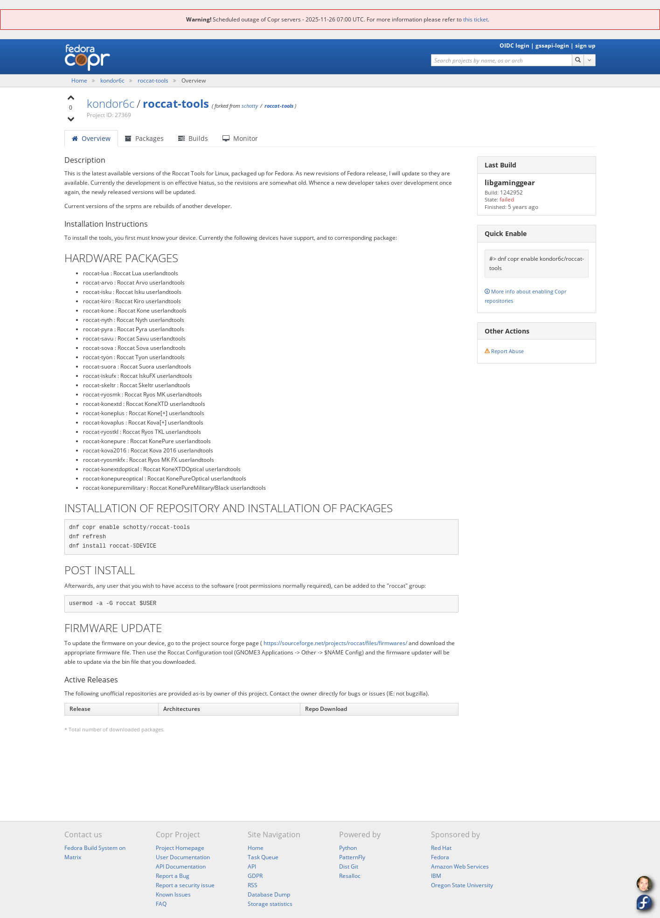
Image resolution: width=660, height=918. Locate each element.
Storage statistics (270, 904)
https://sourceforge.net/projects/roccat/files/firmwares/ (335, 643)
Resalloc (350, 876)
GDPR (255, 876)
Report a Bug (172, 876)
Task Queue (263, 857)
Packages (144, 138)
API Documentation (181, 866)
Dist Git (348, 866)
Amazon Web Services (460, 866)
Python (348, 848)
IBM (436, 876)
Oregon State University (462, 885)
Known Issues (173, 894)
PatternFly (352, 857)
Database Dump (269, 894)
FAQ (161, 904)
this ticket (475, 19)
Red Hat (441, 848)
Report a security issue (185, 885)
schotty (250, 105)
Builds (193, 138)
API (252, 866)
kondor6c (113, 80)
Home (80, 80)
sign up (585, 45)
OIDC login (514, 45)
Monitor (240, 138)
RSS (252, 885)
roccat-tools (154, 80)
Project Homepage (180, 848)
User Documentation (183, 857)
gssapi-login (552, 45)
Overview (91, 138)
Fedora (440, 857)
